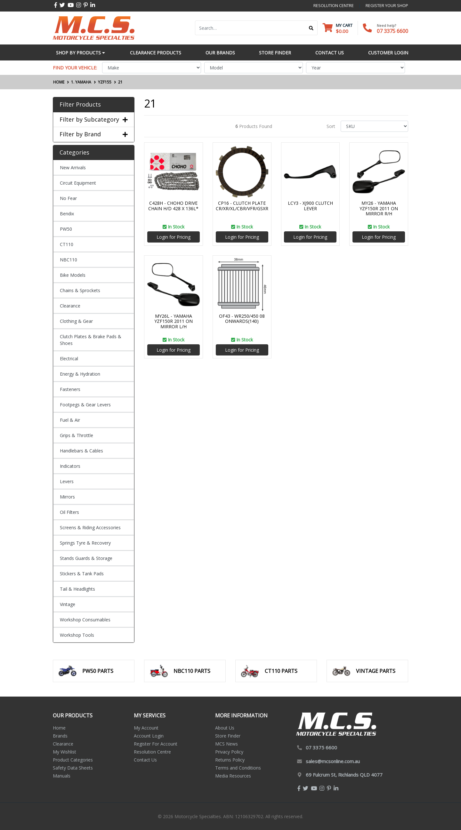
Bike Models (72, 275)
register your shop (387, 5)
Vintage (67, 604)
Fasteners (70, 389)
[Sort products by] (374, 126)
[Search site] (311, 27)
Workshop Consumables (85, 620)
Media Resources (233, 776)
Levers (67, 481)
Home (59, 728)
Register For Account (155, 744)
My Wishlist (64, 752)
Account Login (149, 736)
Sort (331, 126)
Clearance (70, 306)
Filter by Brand (94, 134)
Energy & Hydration (80, 374)
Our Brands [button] (220, 53)
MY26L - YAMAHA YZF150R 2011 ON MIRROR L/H (173, 321)
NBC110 (68, 260)
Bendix (67, 214)
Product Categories (73, 760)
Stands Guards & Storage (86, 558)
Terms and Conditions (238, 768)
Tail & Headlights (77, 589)
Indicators (70, 466)
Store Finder (227, 736)
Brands (60, 736)
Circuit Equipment (78, 183)
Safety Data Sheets (73, 768)
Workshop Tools (77, 635)
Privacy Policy (229, 752)
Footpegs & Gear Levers (85, 405)
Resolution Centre (152, 752)
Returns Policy (230, 760)
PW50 (66, 229)
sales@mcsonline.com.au (333, 761)
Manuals (61, 776)
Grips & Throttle (76, 435)
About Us (224, 728)
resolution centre (333, 5)
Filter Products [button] (80, 104)
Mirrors (67, 497)
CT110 (66, 244)
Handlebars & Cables (81, 451)
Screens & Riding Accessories (90, 527)
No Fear (68, 198)
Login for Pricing (173, 237)
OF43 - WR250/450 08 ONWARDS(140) (242, 318)
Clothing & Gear (76, 321)
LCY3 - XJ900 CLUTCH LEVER (310, 205)
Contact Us (145, 760)
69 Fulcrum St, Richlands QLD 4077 (344, 774)
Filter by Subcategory (94, 119)
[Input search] (250, 27)
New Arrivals (73, 167)
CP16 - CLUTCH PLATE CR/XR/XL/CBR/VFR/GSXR (242, 205)
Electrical (69, 358)
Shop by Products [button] (80, 53)
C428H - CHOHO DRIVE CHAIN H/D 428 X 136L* (173, 205)
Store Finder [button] (275, 53)
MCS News (226, 744)
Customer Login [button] (388, 53)
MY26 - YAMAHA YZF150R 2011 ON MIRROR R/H (379, 208)
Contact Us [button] (329, 53)
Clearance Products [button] (155, 53)
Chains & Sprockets (80, 290)
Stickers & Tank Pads (82, 574)
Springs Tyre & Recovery (85, 543)
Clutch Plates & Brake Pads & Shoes (90, 339)
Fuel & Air (70, 420)
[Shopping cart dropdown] (337, 28)
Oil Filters (69, 512)
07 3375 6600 (392, 31)
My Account (146, 728)
